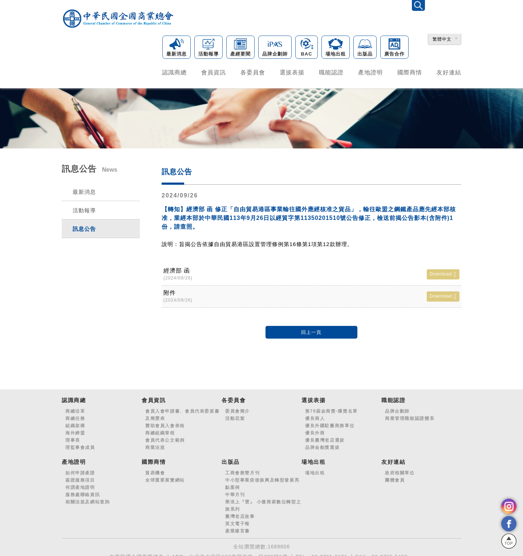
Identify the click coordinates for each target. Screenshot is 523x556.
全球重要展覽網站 (165, 477)
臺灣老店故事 (240, 513)
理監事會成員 (80, 444)
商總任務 (75, 415)
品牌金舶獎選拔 (322, 444)
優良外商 (315, 430)
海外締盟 (75, 430)
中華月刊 (235, 491)
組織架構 (75, 422)
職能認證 (331, 71)
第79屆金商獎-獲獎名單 (331, 408)
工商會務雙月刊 (242, 470)
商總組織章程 (160, 430)
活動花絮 (235, 415)
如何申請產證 (80, 470)
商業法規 (155, 444)
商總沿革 (75, 408)
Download (443, 271)
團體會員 (395, 477)
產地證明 (370, 71)
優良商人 (315, 415)
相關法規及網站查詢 (87, 499)
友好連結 (449, 71)
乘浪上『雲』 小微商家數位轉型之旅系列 (263, 502)
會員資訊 (213, 71)
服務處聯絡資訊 (82, 491)
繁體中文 (442, 39)
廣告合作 (394, 48)
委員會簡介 (237, 408)
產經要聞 (240, 48)
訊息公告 (84, 226)
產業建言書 (237, 528)
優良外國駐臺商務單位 (329, 422)
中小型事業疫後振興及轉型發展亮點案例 (262, 481)
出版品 (365, 48)
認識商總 (174, 71)
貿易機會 (155, 470)
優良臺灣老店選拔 (325, 437)
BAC (306, 48)
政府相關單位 (400, 470)
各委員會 (252, 71)
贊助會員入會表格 (165, 422)
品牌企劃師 (275, 48)
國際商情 (409, 71)
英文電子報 (237, 520)
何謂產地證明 (80, 484)
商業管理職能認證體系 (409, 415)
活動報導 (208, 48)
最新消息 (176, 48)
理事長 (72, 437)
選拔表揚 (292, 71)
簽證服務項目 (80, 477)
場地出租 (335, 48)
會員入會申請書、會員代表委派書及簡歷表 (182, 412)
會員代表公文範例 (165, 437)
